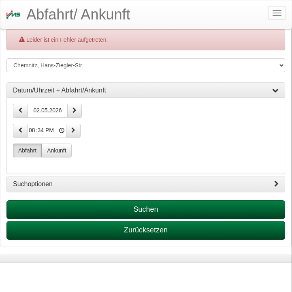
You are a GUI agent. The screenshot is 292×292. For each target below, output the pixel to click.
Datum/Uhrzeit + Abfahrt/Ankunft (146, 90)
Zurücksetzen (146, 230)
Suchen (145, 209)
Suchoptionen (146, 184)
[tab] (146, 90)
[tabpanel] (146, 258)
